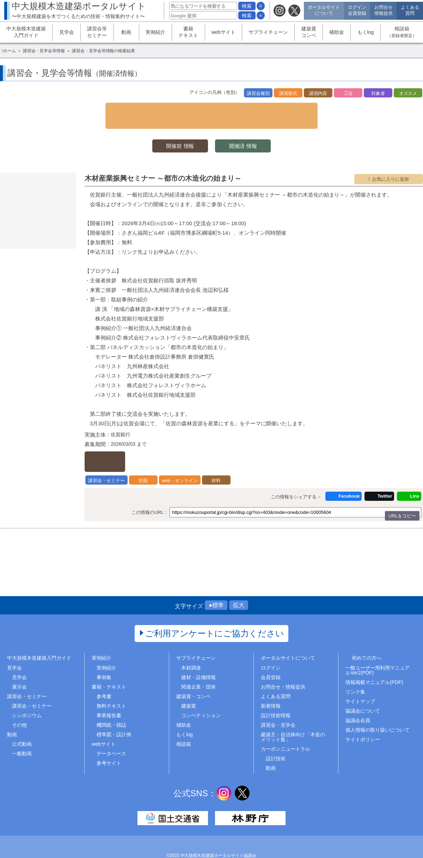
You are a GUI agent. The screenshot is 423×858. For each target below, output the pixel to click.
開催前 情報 (176, 133)
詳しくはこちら (119, 443)
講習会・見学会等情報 (44, 50)
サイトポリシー (362, 722)
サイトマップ (360, 684)
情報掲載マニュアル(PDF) (374, 665)
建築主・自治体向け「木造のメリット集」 (293, 720)
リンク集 (355, 674)
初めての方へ (366, 641)
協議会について (362, 694)
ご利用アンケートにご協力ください (214, 616)
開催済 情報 (247, 133)
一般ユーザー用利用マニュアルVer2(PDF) (377, 653)
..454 (255, 529)
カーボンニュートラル (285, 732)
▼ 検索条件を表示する (211, 109)
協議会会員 (357, 703)
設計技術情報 (275, 698)
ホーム (9, 50)
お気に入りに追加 (390, 166)
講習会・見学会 (278, 708)
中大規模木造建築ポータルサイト (79, 10)
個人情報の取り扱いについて (377, 713)
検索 (247, 6)
